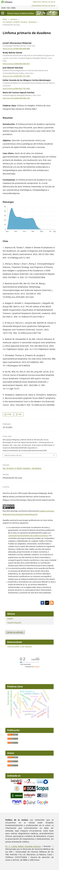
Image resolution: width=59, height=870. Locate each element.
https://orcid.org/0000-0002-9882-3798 (16, 98)
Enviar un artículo (15, 632)
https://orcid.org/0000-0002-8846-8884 (16, 49)
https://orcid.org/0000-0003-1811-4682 (16, 76)
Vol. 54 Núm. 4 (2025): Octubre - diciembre (19, 22)
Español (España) (14, 622)
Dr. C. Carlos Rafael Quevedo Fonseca (23, 846)
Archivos (13, 19)
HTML (9, 414)
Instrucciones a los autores (19, 646)
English (10, 618)
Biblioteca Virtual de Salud (44, 2)
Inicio (5, 19)
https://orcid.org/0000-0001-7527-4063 (16, 88)
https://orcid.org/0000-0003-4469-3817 (16, 64)
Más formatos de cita (13, 455)
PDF (20, 414)
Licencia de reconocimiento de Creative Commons (28, 535)
